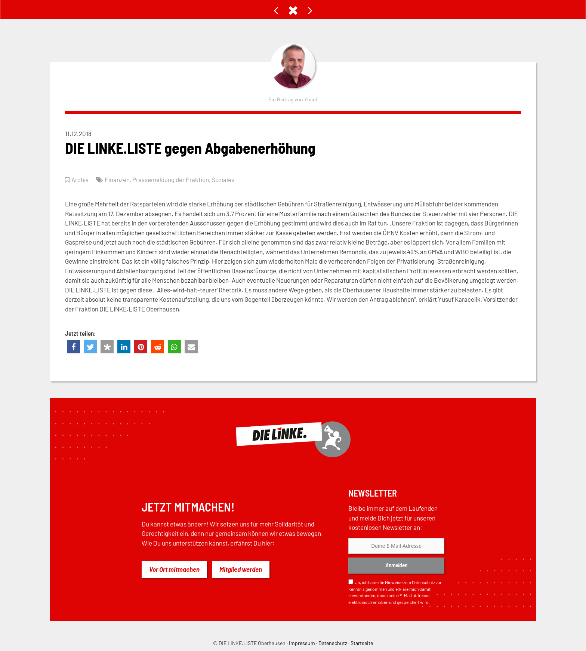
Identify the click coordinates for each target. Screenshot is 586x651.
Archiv (80, 179)
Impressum (302, 643)
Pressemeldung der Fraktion (170, 179)
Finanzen (117, 179)
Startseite (362, 643)
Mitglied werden (240, 569)
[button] (73, 346)
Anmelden (396, 565)
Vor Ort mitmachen (174, 569)
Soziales (223, 179)
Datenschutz (423, 582)
